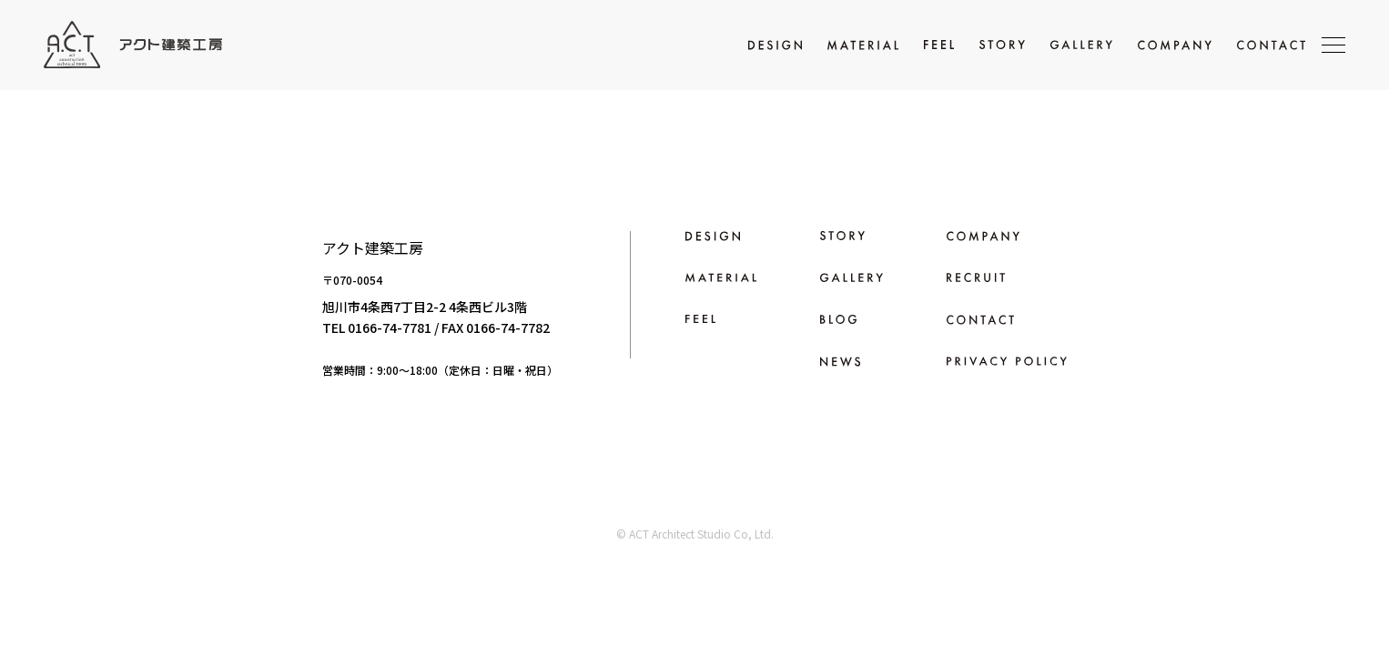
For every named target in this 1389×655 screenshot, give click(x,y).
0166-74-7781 (389, 327)
